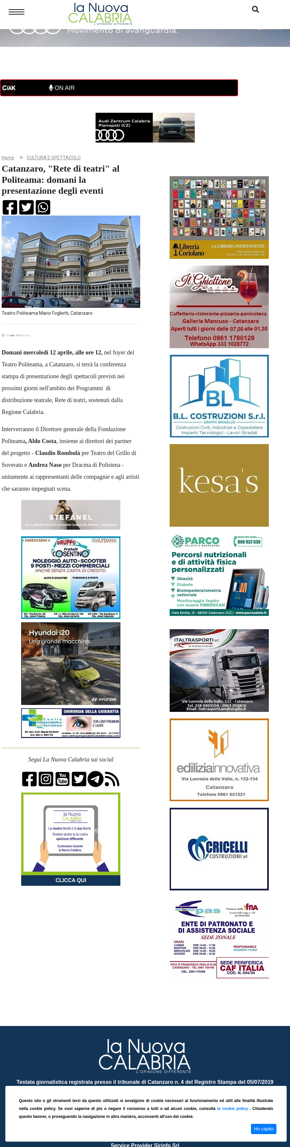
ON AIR (62, 88)
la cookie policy (233, 1108)
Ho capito (263, 1128)
